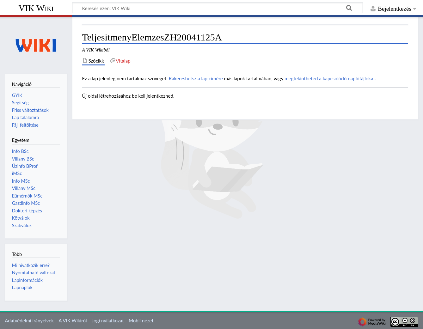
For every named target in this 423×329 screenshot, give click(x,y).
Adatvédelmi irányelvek (29, 320)
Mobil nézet (141, 320)
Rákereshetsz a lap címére (196, 78)
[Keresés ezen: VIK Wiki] (217, 8)
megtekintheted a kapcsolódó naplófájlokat (330, 78)
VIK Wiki (36, 8)
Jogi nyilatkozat (108, 320)
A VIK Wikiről (72, 320)
